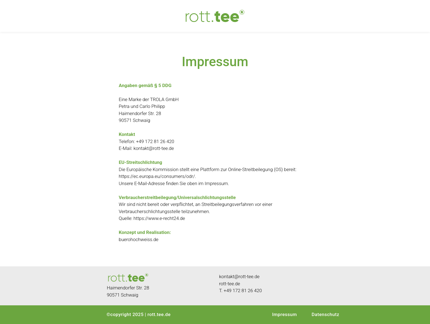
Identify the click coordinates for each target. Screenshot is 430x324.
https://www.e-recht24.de (159, 218)
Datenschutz (325, 314)
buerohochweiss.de (139, 239)
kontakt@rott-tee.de (154, 148)
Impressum (284, 314)
